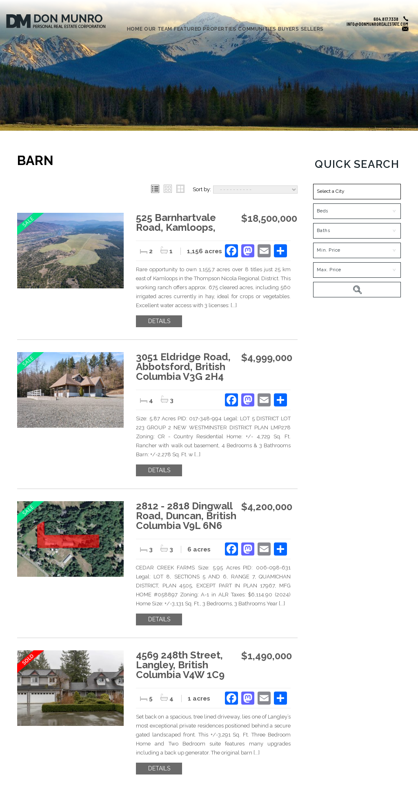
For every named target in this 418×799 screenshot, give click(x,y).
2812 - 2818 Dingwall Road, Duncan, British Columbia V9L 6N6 (186, 515)
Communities (257, 29)
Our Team (158, 29)
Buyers (288, 29)
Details (159, 321)
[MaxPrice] (357, 270)
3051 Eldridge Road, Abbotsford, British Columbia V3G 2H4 (183, 366)
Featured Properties (205, 29)
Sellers (312, 29)
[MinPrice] (357, 250)
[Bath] (357, 231)
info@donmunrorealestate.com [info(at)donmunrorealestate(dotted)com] (377, 24)
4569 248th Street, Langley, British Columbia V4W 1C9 (180, 665)
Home (134, 29)
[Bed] (357, 211)
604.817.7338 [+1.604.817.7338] (386, 19)
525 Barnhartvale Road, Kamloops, (176, 222)
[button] (357, 191)
